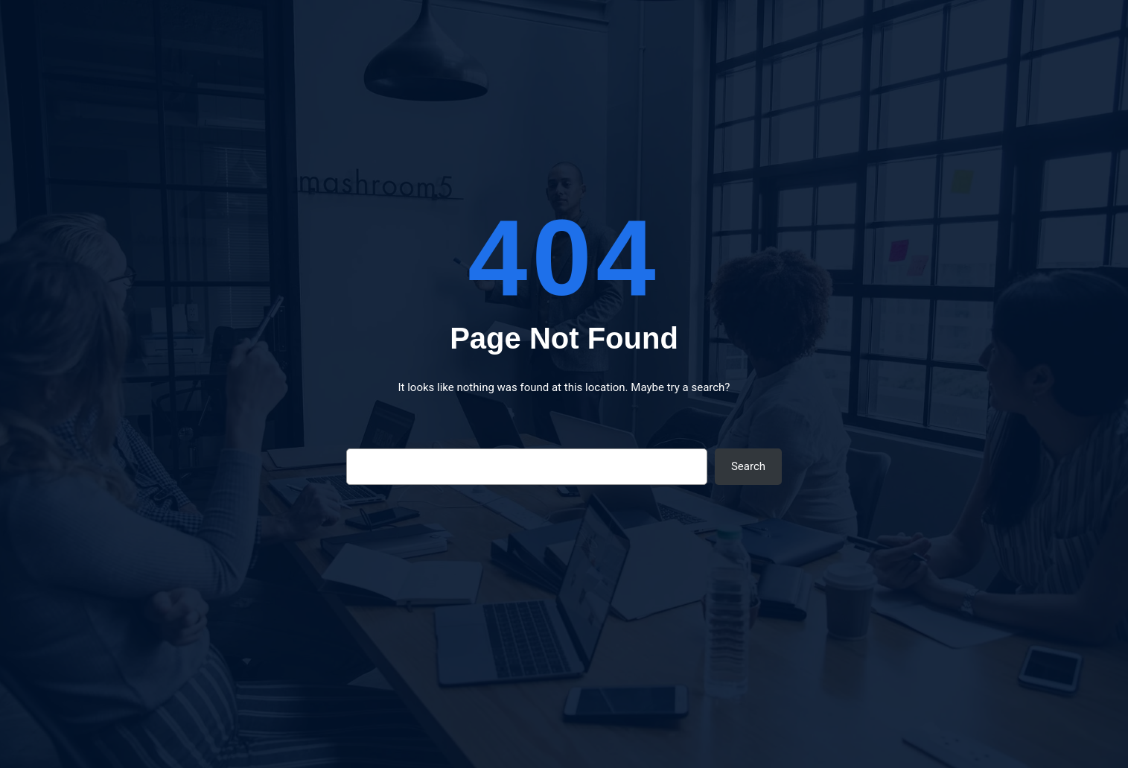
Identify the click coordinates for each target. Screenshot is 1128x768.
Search (748, 466)
